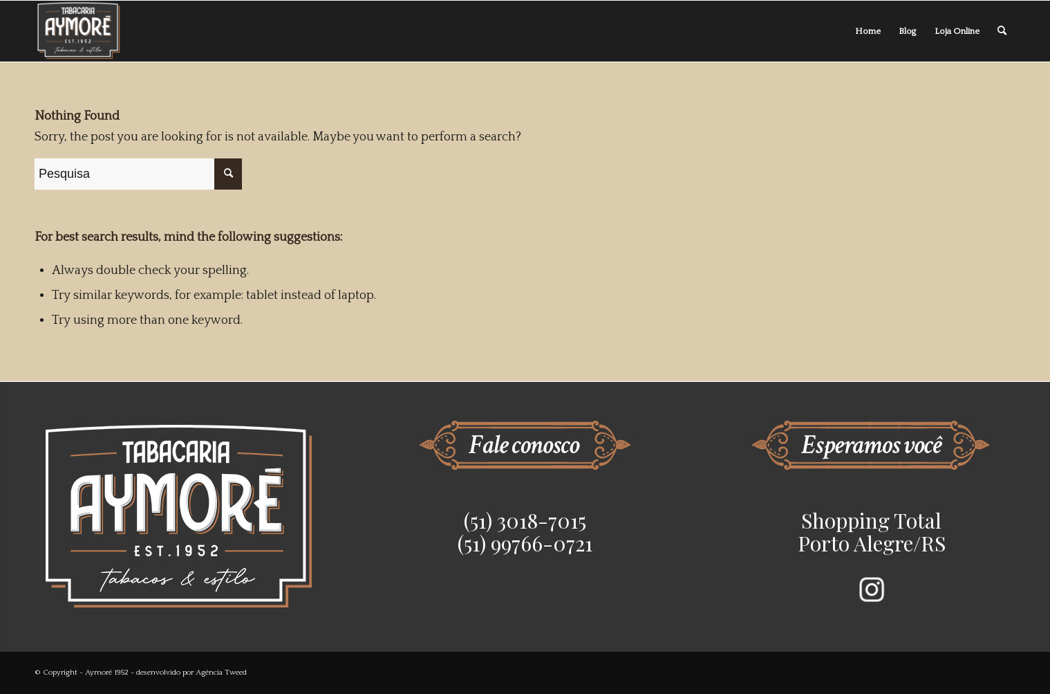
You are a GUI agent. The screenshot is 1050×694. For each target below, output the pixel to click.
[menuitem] (868, 31)
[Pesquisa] (1001, 31)
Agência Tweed (221, 672)
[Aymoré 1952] (79, 31)
